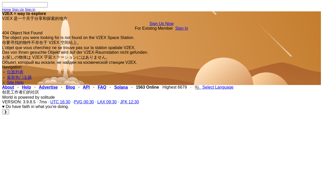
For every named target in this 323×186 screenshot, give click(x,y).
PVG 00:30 (84, 102)
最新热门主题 (19, 77)
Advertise (48, 87)
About (8, 87)
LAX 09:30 (107, 102)
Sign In (30, 9)
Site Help (15, 82)
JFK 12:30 (129, 102)
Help (26, 87)
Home (6, 9)
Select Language (214, 87)
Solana (121, 87)
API (86, 87)
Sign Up (18, 9)
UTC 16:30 (60, 102)
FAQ (102, 87)
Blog (70, 87)
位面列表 (15, 72)
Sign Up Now (161, 23)
